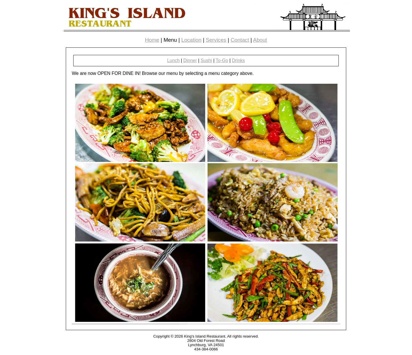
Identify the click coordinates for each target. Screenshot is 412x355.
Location (191, 40)
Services (216, 40)
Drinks (238, 60)
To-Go (222, 60)
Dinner (190, 60)
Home (152, 40)
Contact (240, 40)
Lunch (173, 60)
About (260, 40)
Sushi (206, 60)
